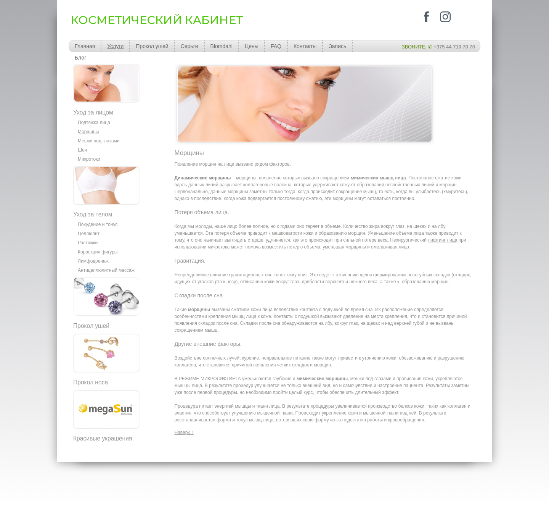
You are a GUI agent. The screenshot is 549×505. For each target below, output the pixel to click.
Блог (80, 58)
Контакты (305, 46)
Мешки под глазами (99, 141)
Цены (251, 46)
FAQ (276, 46)
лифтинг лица (442, 240)
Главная (85, 46)
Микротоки (89, 159)
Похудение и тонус (97, 224)
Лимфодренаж (93, 261)
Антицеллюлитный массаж (106, 270)
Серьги (189, 46)
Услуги (115, 46)
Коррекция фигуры (97, 252)
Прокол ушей (152, 46)
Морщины (88, 131)
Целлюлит (89, 233)
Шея (82, 150)
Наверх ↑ (184, 432)
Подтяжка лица (94, 122)
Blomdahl (221, 46)
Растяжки (88, 242)
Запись (337, 46)
